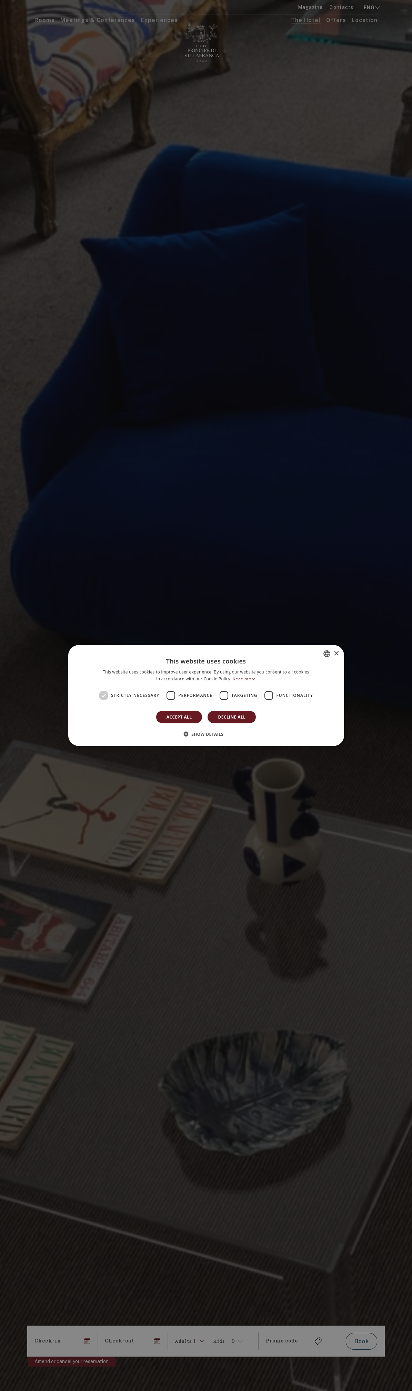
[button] (206, 733)
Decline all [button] (231, 717)
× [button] (336, 653)
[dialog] (206, 695)
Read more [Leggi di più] (244, 679)
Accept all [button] (179, 717)
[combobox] (326, 653)
